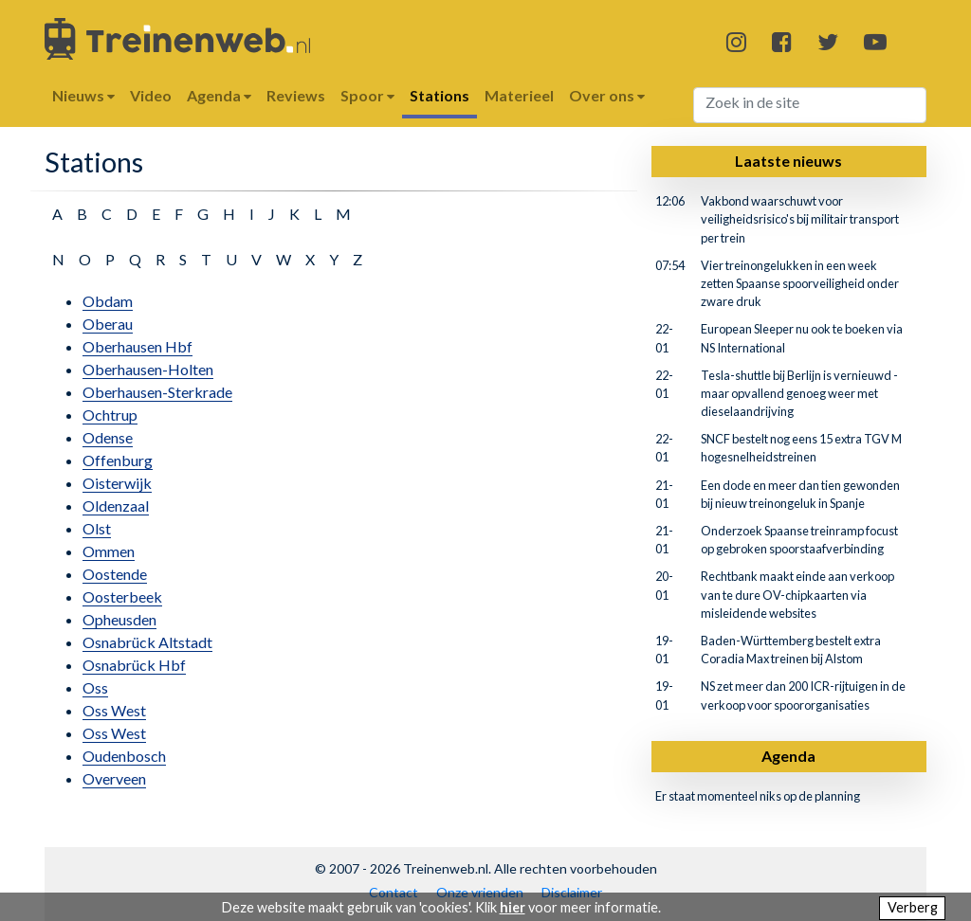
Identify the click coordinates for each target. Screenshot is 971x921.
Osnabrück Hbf (134, 665)
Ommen (108, 551)
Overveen (114, 778)
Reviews (295, 95)
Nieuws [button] (83, 95)
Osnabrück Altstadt (147, 642)
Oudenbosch (124, 756)
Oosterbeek (122, 596)
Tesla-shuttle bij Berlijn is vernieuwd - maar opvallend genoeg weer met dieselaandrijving (799, 393)
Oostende (114, 574)
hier (512, 907)
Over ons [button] (607, 95)
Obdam (107, 301)
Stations (439, 95)
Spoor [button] (367, 95)
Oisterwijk (117, 483)
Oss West (114, 710)
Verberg (913, 907)
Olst (96, 528)
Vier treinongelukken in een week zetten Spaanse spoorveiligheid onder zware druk (800, 283)
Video (151, 95)
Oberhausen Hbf (137, 346)
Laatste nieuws (788, 161)
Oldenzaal (115, 506)
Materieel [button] (519, 95)
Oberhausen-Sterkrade (157, 392)
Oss (95, 687)
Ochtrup (109, 415)
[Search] (810, 105)
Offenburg (117, 460)
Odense (107, 437)
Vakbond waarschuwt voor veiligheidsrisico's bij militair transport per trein (800, 218)
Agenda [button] (219, 95)
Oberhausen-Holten (147, 369)
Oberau (107, 324)
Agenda (788, 756)
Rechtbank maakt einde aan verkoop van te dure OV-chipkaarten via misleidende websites (797, 594)
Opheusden (119, 619)
